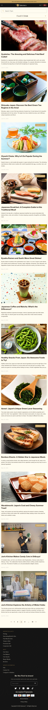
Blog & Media (6, 659)
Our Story (6, 652)
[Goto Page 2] (12, 622)
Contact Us (6, 670)
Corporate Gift (7, 646)
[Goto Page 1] (14, 622)
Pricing (5, 634)
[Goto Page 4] (25, 622)
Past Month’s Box (8, 638)
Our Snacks (6, 657)
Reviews (5, 661)
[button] (35, 683)
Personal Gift (6, 643)
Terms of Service (24, 698)
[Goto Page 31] (33, 622)
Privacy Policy (24, 701)
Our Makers (6, 654)
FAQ (4, 667)
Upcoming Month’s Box (9, 636)
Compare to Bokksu (8, 672)
